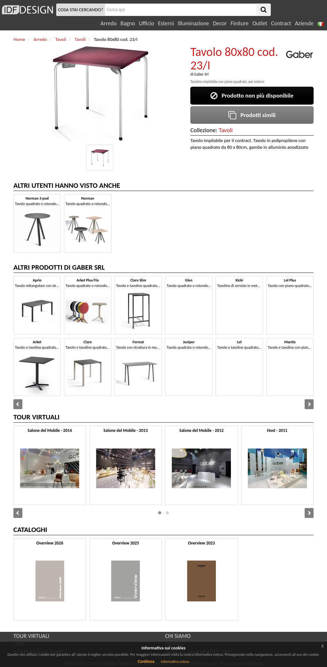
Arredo (109, 23)
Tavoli (226, 130)
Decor (220, 23)
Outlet (259, 23)
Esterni (166, 23)
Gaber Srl (201, 74)
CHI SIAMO (178, 635)
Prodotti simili (252, 115)
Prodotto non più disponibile (251, 95)
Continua (146, 661)
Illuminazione (193, 23)
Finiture (239, 23)
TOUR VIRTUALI (31, 635)
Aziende (304, 23)
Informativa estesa (175, 661)
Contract (281, 23)
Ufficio (146, 23)
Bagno (127, 23)
